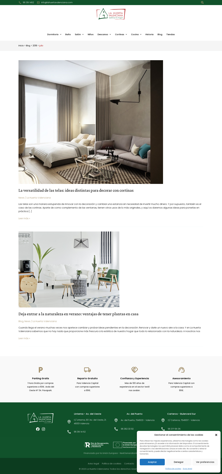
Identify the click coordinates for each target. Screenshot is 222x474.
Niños (91, 34)
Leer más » (24, 218)
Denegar (179, 462)
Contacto (129, 463)
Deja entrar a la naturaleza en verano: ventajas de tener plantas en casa (80, 313)
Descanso (104, 34)
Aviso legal (187, 468)
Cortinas (121, 34)
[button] (216, 434)
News (21, 197)
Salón (79, 34)
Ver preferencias (205, 462)
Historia (149, 34)
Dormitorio (54, 34)
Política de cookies (173, 468)
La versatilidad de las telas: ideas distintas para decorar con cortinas (77, 190)
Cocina (136, 34)
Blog (160, 34)
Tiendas (170, 34)
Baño (68, 34)
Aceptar (152, 462)
